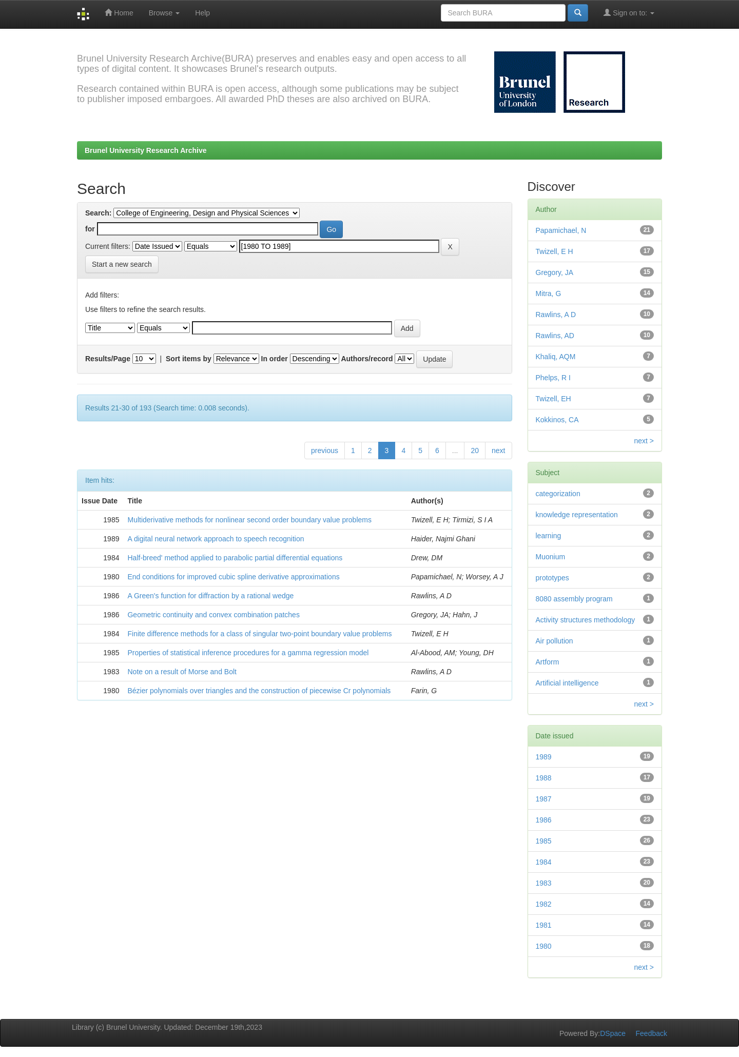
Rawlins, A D (556, 314)
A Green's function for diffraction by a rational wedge (210, 596)
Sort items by (188, 359)
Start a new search (122, 264)
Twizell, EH (553, 399)
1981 (544, 925)
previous (324, 450)
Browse (164, 13)
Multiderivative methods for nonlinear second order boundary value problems (249, 520)
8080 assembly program (574, 599)
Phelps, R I (553, 378)
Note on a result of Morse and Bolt (181, 672)
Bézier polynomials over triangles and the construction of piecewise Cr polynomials (259, 691)
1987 (544, 799)
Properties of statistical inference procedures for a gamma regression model (247, 653)
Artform (547, 662)
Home (119, 12)
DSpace (613, 1033)
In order (274, 359)
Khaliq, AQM (556, 357)
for (90, 229)
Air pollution (554, 641)
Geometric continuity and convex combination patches (213, 615)
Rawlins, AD (555, 335)
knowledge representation (577, 515)
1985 (544, 841)
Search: (98, 213)
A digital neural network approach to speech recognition (215, 539)
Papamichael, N (561, 230)
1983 (544, 883)
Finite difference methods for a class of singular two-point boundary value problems (259, 634)
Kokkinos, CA (557, 420)
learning (548, 536)
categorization (558, 494)
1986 (544, 820)
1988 (544, 778)
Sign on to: (629, 12)
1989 (544, 757)
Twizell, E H (554, 251)
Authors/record (367, 359)
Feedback (651, 1033)
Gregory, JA (555, 272)
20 (475, 450)
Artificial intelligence (567, 683)
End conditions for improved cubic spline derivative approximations (233, 577)
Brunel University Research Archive (146, 150)
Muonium (551, 557)
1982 (544, 904)
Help (202, 13)
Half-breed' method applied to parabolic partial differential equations (234, 558)
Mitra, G (548, 293)
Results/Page (107, 359)
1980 (544, 946)
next (498, 450)
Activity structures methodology (585, 620)
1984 (544, 862)
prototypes (552, 578)
